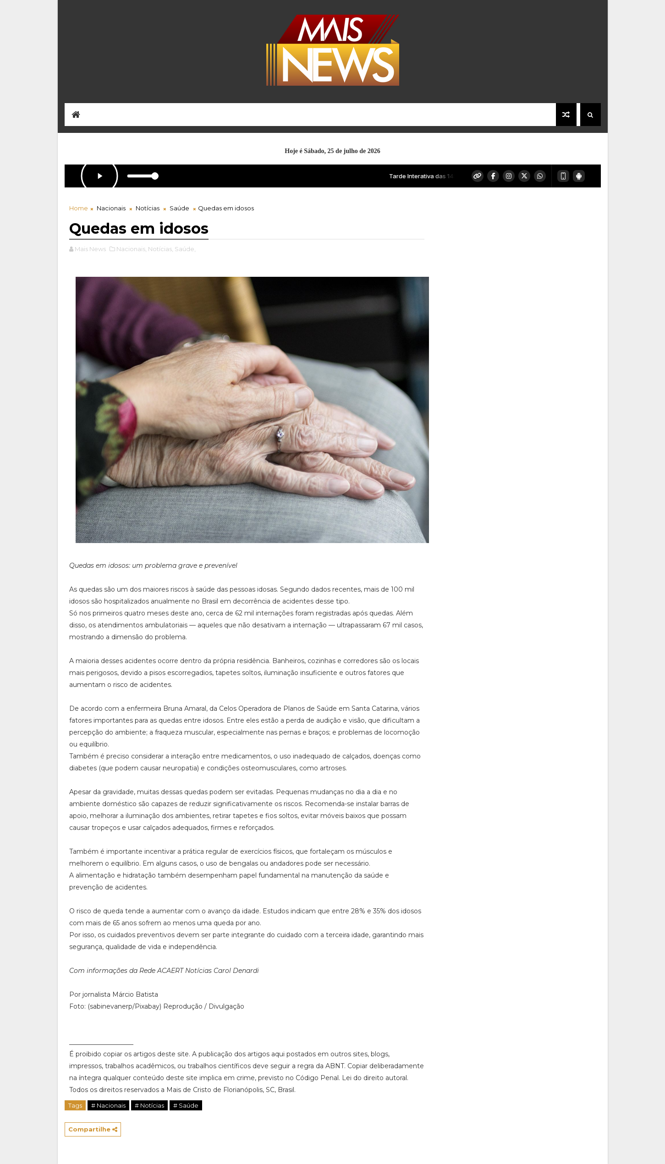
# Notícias (149, 1105)
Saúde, (185, 249)
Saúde (179, 208)
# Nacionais (108, 1105)
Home (78, 208)
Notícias (147, 208)
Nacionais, (131, 249)
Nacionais (111, 208)
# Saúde (185, 1105)
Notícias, (160, 249)
